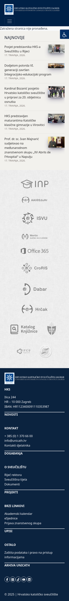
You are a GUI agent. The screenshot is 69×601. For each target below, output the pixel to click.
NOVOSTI (11, 415)
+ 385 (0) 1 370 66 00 (18, 436)
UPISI (8, 531)
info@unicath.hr (15, 441)
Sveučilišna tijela (15, 479)
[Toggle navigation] (9, 21)
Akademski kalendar (18, 514)
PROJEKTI (11, 492)
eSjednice (11, 518)
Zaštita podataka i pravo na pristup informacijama (28, 555)
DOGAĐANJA (13, 453)
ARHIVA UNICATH (17, 565)
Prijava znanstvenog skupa (22, 523)
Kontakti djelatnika (17, 445)
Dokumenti (12, 484)
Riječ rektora (13, 475)
